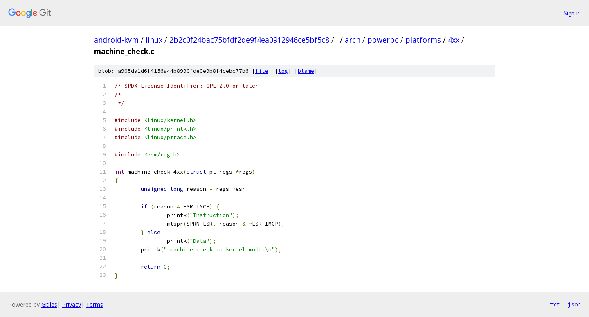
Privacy (71, 304)
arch (352, 40)
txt (555, 304)
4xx (453, 40)
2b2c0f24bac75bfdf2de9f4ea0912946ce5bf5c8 (249, 40)
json (574, 304)
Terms (94, 304)
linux (154, 40)
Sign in (572, 13)
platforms (423, 40)
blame (306, 71)
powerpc (382, 40)
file (261, 71)
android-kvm (116, 40)
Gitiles (49, 304)
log (283, 71)
